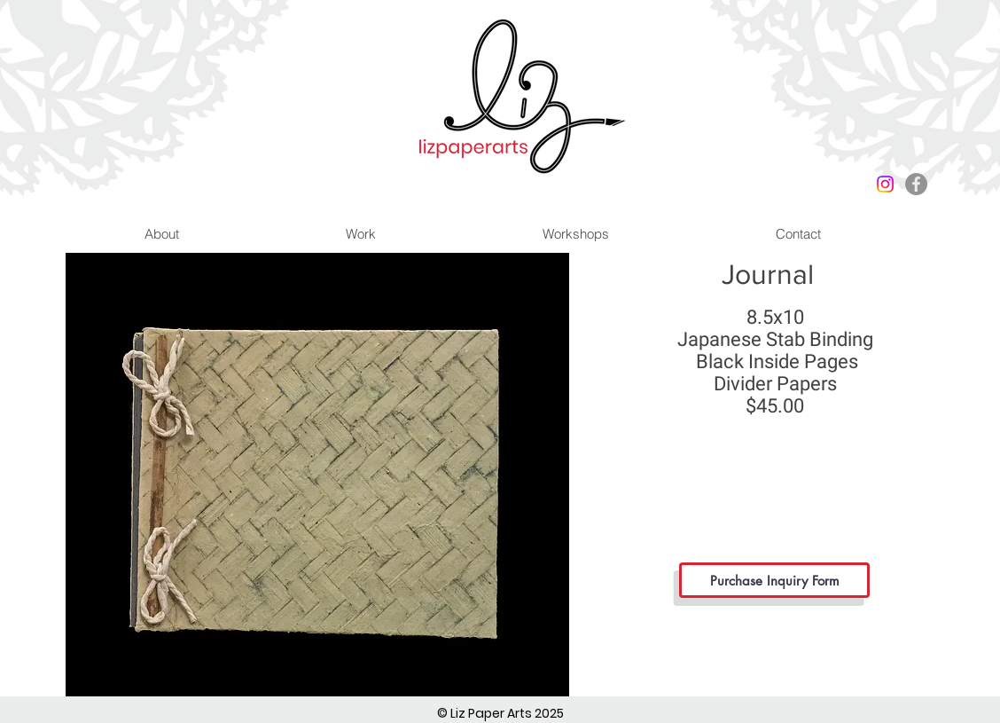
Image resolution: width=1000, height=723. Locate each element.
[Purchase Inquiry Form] (774, 580)
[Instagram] (885, 184)
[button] (317, 474)
